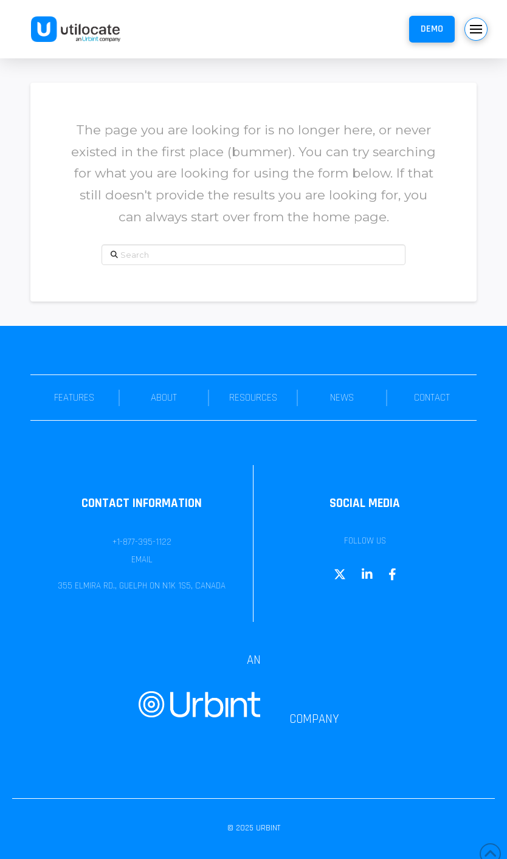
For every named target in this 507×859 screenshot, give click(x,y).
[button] (431, 29)
